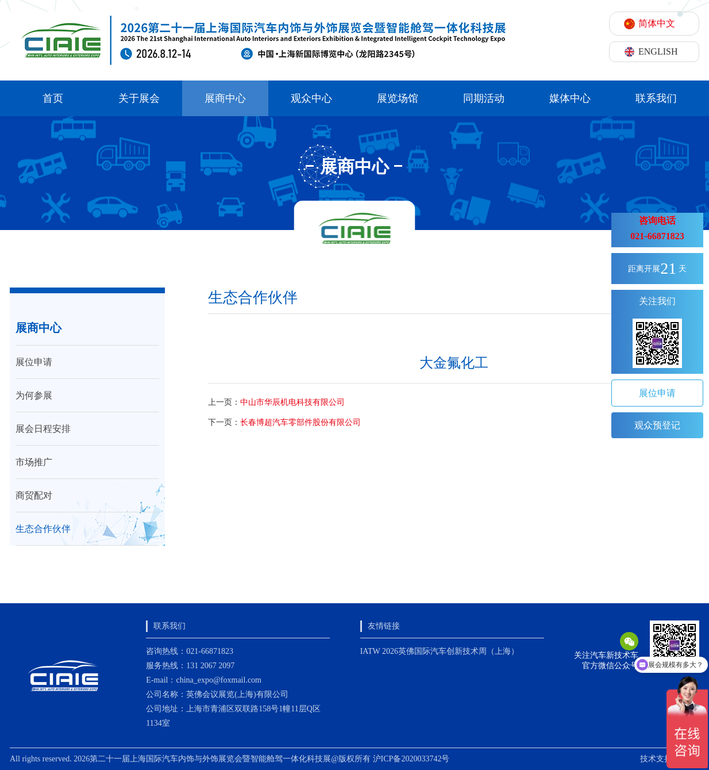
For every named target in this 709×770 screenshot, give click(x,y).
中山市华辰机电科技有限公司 (292, 402)
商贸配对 (34, 495)
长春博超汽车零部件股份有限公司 (300, 422)
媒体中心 (570, 98)
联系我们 (656, 98)
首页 (53, 98)
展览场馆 (397, 98)
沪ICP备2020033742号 (411, 758)
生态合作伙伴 (43, 529)
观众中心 (311, 98)
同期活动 (483, 98)
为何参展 (34, 395)
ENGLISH (657, 51)
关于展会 (139, 98)
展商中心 (225, 98)
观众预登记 (657, 425)
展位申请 (34, 362)
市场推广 (34, 462)
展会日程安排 (43, 429)
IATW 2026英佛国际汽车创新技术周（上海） (439, 651)
